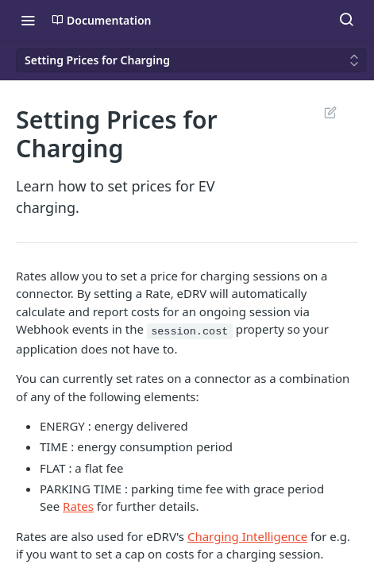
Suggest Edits (330, 112)
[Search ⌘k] (346, 20)
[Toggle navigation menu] (28, 20)
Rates (78, 506)
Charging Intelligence (247, 536)
